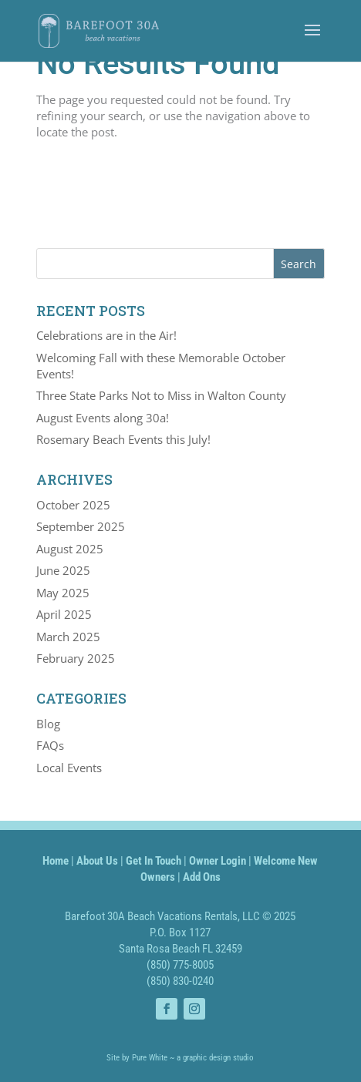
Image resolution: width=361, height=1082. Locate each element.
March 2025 (68, 636)
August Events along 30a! (102, 417)
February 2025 (75, 658)
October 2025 (73, 504)
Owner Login (217, 861)
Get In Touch (153, 861)
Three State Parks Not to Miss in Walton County (161, 395)
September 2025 (80, 526)
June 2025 (63, 570)
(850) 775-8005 (180, 965)
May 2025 (62, 592)
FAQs (50, 745)
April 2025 (64, 614)
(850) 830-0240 (180, 981)
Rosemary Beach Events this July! (123, 439)
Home (55, 861)
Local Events (69, 767)
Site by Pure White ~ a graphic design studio (180, 1058)
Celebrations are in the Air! (106, 335)
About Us (97, 861)
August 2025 (69, 548)
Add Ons (202, 877)
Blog (48, 723)
